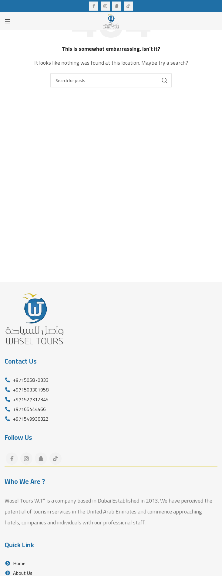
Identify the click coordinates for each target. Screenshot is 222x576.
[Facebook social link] (93, 6)
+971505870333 (30, 380)
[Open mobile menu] (8, 21)
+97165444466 (29, 409)
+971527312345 (30, 399)
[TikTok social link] (128, 6)
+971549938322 (30, 418)
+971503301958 (30, 389)
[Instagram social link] (105, 6)
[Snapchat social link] (116, 6)
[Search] (111, 80)
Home (15, 563)
